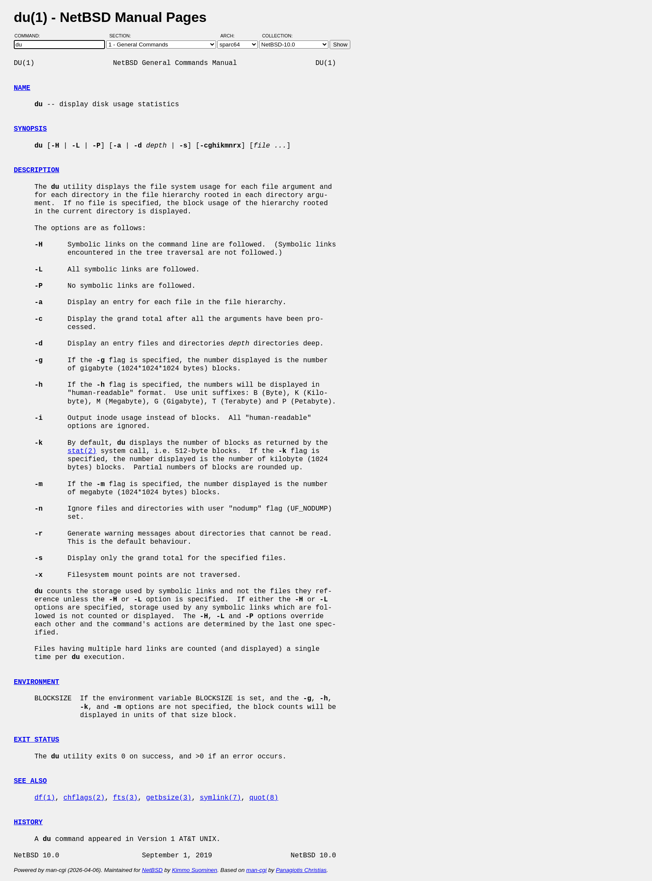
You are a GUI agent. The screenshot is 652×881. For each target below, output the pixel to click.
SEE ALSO (30, 781)
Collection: (277, 35)
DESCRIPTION (36, 170)
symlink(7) (220, 798)
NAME (22, 88)
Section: (122, 35)
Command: (30, 35)
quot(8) (263, 798)
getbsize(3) (169, 798)
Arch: (231, 35)
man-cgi (256, 870)
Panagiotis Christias (301, 870)
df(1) (44, 798)
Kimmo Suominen (194, 870)
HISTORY (28, 822)
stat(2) (82, 451)
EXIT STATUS (36, 740)
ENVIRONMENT (36, 682)
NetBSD (152, 870)
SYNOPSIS (30, 129)
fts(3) (125, 798)
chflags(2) (84, 798)
